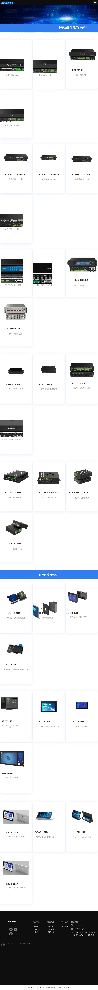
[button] (95, 2)
